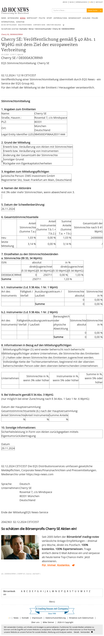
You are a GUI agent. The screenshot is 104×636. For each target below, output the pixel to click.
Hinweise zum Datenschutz (81, 618)
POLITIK (42, 18)
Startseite (23, 29)
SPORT (49, 18)
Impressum (37, 618)
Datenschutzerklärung (56, 618)
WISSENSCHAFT (74, 18)
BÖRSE (22, 18)
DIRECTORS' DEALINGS (54, 25)
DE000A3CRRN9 (16, 35)
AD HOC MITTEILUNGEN (9, 25)
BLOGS (72, 2)
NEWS (3, 18)
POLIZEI (95, 18)
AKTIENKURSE (13, 18)
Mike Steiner (48, 622)
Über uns (35, 622)
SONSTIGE (20, 22)
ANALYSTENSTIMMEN (25, 25)
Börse (31, 29)
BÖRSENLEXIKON (81, 2)
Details (76, 632)
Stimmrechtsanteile (43, 29)
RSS (91, 2)
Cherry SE (5, 35)
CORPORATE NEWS (39, 25)
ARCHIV (65, 2)
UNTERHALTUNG (60, 18)
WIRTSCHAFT (32, 18)
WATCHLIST (99, 2)
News (16, 618)
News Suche (92, 10)
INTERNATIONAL (8, 22)
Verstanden (85, 632)
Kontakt (25, 618)
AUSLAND (86, 18)
